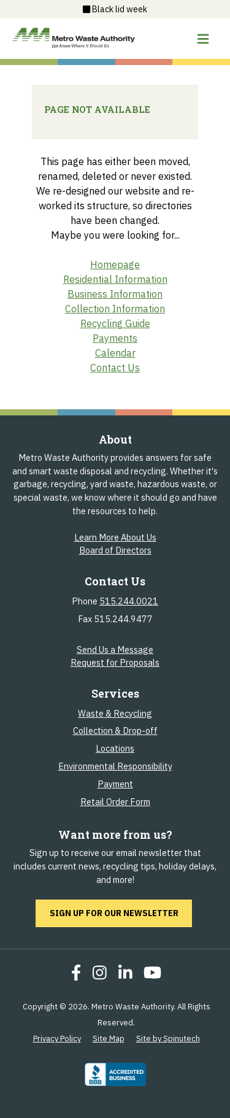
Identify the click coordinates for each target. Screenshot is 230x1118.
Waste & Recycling (115, 713)
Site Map (109, 1038)
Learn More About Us (115, 537)
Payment (115, 784)
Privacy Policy (57, 1038)
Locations (115, 748)
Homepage (115, 264)
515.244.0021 (128, 601)
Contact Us (115, 367)
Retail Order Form (115, 802)
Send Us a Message (115, 649)
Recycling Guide (115, 323)
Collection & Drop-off (115, 730)
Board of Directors (115, 550)
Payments (115, 338)
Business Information (115, 294)
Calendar (115, 353)
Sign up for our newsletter (121, 912)
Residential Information (115, 279)
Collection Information (115, 309)
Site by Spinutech (168, 1038)
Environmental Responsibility (115, 766)
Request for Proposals (115, 662)
